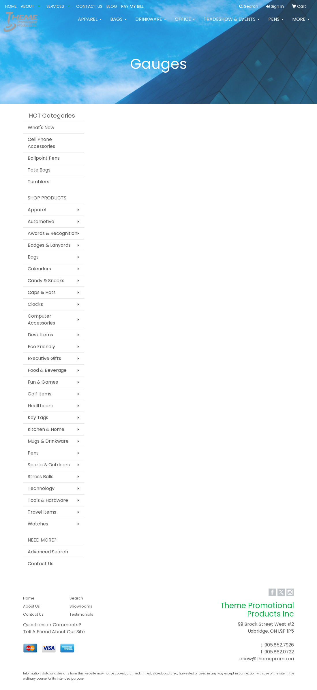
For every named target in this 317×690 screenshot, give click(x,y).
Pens (276, 23)
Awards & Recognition (52, 233)
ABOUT (27, 6)
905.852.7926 (279, 645)
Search (76, 598)
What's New (41, 127)
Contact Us (40, 563)
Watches (38, 524)
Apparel (90, 23)
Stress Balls (40, 476)
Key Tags (38, 417)
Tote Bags (39, 170)
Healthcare (40, 405)
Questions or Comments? (52, 624)
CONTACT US (89, 6)
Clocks (35, 304)
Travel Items (42, 512)
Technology (41, 488)
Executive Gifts (44, 358)
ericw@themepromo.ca (266, 658)
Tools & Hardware (48, 500)
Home (29, 598)
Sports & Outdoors (49, 464)
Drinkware (150, 23)
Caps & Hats (42, 292)
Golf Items (39, 394)
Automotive (41, 221)
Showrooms (81, 606)
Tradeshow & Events (232, 23)
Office (185, 23)
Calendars (39, 268)
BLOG (111, 6)
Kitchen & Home (46, 429)
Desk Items (40, 334)
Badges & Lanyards (49, 245)
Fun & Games (43, 382)
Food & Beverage (47, 370)
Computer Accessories (41, 319)
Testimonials (81, 614)
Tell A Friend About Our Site (54, 631)
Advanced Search (48, 551)
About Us (31, 606)
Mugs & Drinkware (48, 441)
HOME (11, 6)
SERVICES (55, 6)
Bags (118, 23)
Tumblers (38, 181)
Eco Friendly (41, 346)
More (301, 23)
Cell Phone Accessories (41, 143)
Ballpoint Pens (44, 158)
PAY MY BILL (132, 6)
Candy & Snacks (46, 280)
